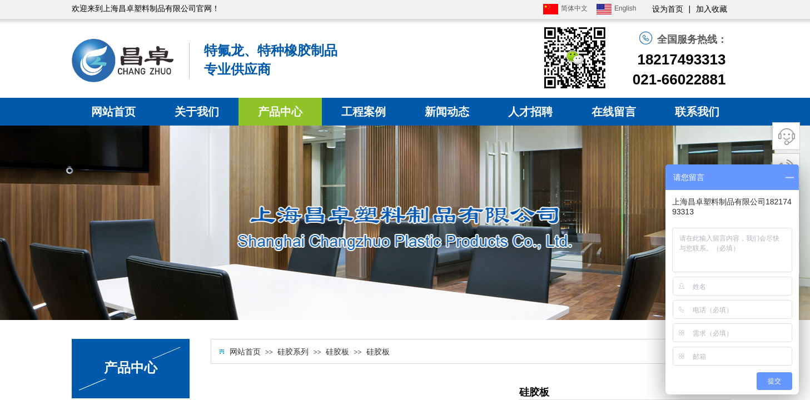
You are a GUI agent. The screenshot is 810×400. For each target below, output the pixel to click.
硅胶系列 (293, 352)
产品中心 (280, 112)
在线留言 (614, 112)
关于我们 (197, 112)
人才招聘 (530, 112)
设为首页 (667, 9)
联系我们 (697, 112)
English (616, 9)
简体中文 (565, 9)
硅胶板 (337, 352)
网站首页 (113, 112)
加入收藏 (711, 9)
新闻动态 (447, 112)
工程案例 (363, 112)
